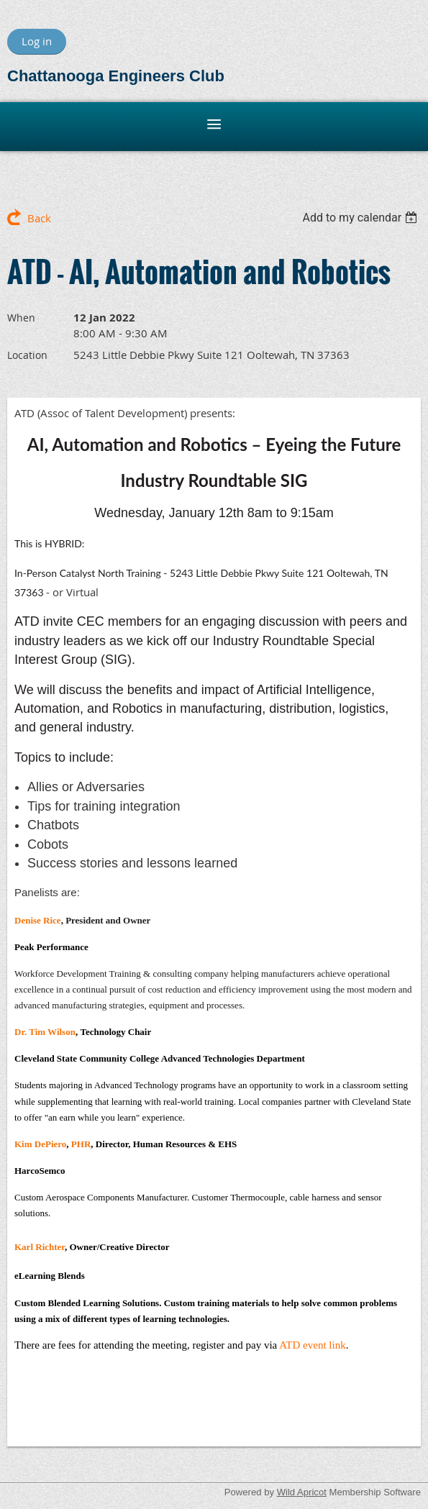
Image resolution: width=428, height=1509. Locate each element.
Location (27, 355)
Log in (37, 41)
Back (39, 218)
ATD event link (312, 1345)
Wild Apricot (302, 1492)
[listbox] (361, 218)
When (21, 317)
